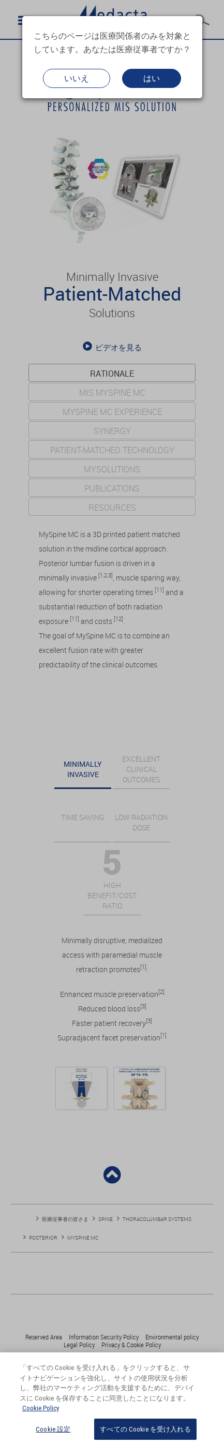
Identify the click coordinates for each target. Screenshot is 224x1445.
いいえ (76, 78)
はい (151, 78)
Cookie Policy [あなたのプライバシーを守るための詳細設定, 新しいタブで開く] (40, 1414)
